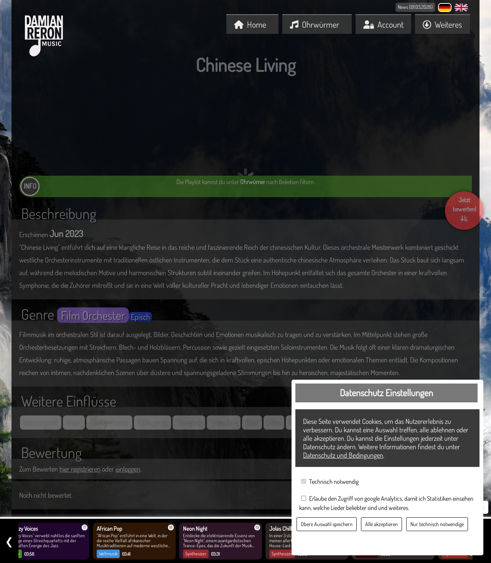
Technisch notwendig (334, 481)
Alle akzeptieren (381, 524)
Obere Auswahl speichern (327, 524)
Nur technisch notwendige (437, 524)
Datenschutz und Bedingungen (343, 455)
